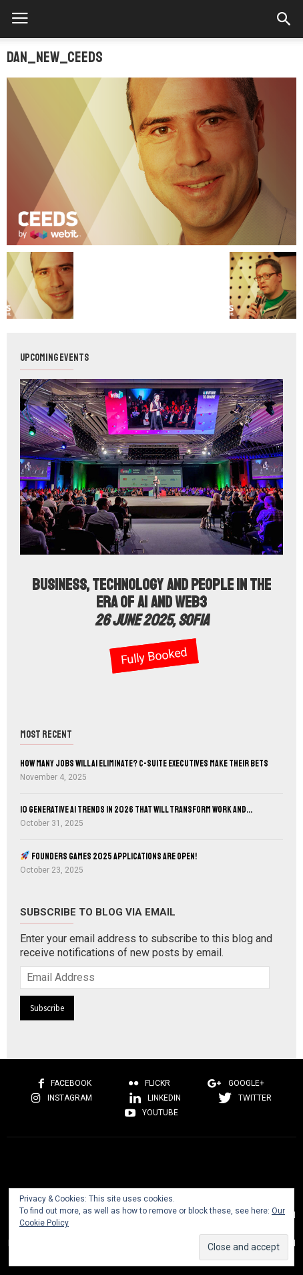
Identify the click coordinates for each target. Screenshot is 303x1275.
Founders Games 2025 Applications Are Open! (109, 856)
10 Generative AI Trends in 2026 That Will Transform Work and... (136, 809)
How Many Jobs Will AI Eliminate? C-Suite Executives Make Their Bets (144, 763)
